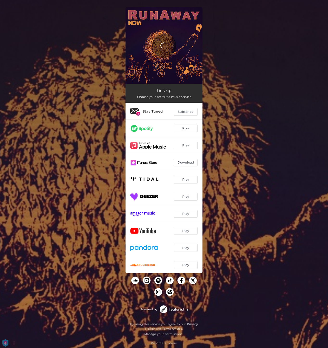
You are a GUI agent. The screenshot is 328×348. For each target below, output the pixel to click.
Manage (150, 334)
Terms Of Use (172, 328)
